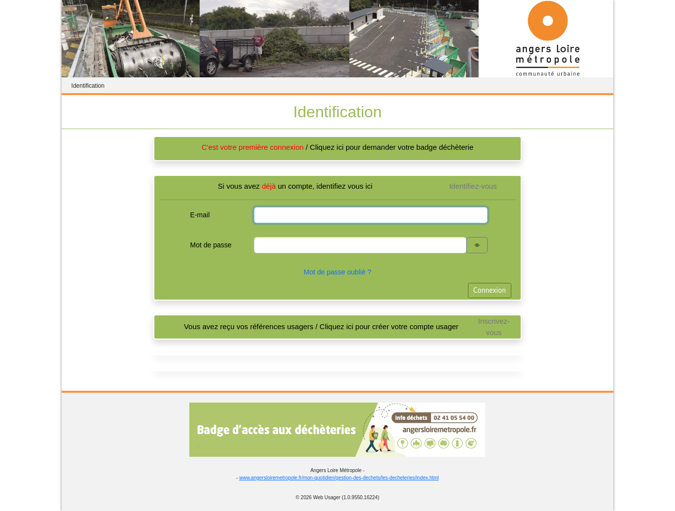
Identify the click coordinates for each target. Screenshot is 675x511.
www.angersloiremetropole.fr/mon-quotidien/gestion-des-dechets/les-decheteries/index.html (339, 477)
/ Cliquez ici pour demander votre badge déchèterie (338, 147)
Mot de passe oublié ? (337, 272)
